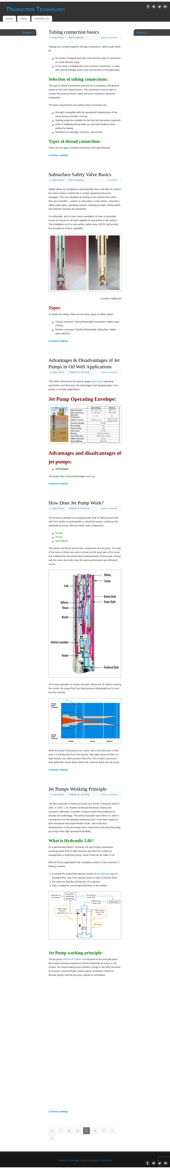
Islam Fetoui (58, 37)
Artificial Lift (74, 372)
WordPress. (106, 1160)
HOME (9, 18)
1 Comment (111, 180)
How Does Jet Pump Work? (76, 502)
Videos (23, 18)
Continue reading (59, 155)
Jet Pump (85, 372)
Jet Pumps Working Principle (77, 789)
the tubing (102, 873)
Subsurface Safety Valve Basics (79, 174)
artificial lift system (72, 959)
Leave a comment (109, 37)
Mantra (95, 1160)
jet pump (98, 381)
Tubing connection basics (73, 32)
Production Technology (36, 9)
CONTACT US (42, 18)
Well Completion (76, 37)
